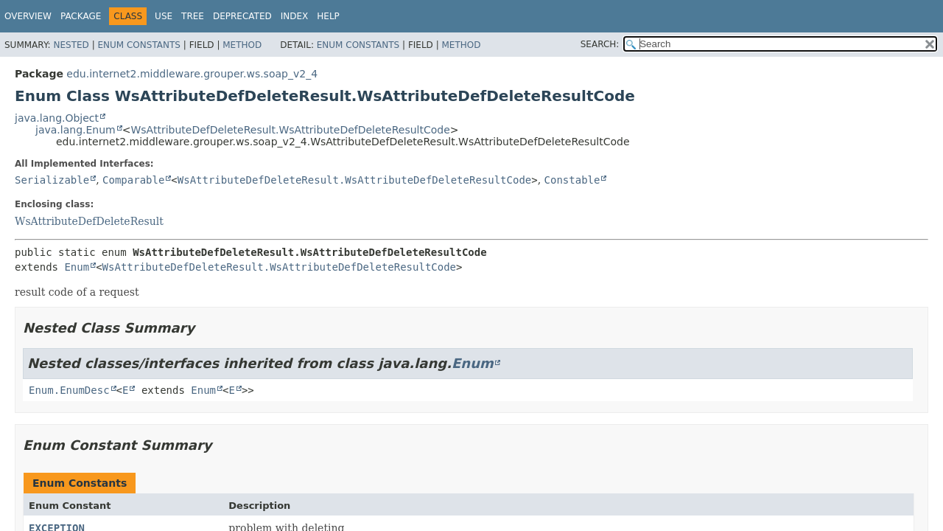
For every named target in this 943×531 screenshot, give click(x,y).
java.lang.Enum (75, 130)
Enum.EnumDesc (69, 390)
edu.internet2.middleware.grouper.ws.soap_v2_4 (192, 74)
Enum (76, 267)
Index (295, 16)
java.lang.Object (57, 118)
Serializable (52, 180)
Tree (192, 16)
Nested (70, 45)
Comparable (133, 180)
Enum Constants (138, 45)
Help (328, 16)
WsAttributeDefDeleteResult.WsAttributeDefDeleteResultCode (289, 130)
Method (242, 45)
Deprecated (242, 16)
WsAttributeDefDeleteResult (89, 221)
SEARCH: (600, 44)
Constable (572, 180)
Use (163, 16)
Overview (28, 16)
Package (80, 16)
